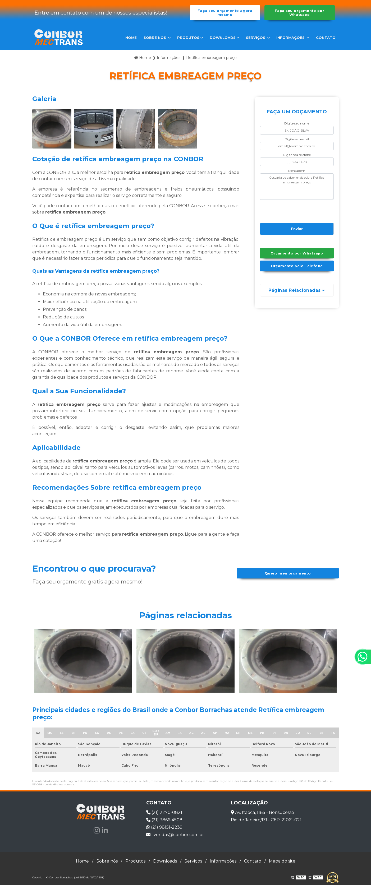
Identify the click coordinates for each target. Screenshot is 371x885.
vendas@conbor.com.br (175, 834)
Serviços (256, 37)
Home (131, 37)
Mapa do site (282, 861)
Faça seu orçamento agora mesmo (225, 13)
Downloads (223, 37)
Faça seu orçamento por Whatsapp (299, 13)
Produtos (188, 37)
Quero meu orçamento (288, 573)
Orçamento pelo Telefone (297, 266)
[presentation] (292, 210)
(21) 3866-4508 (164, 819)
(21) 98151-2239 (164, 827)
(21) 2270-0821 (164, 812)
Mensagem (296, 171)
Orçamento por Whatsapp (297, 253)
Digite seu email (297, 139)
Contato (326, 37)
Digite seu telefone (297, 155)
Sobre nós (155, 37)
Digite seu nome (296, 123)
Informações (291, 37)
